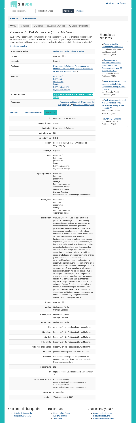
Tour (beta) (57, 418)
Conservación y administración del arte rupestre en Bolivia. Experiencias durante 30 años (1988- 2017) (112, 65)
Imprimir (26, 26)
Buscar (68, 11)
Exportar (39, 26)
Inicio (110, 3)
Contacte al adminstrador (103, 418)
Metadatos (50, 112)
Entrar (122, 3)
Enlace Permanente (79, 26)
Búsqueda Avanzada (22, 416)
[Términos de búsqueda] (21, 11)
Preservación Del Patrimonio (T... (23, 18)
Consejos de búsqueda (102, 413)
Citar (14, 26)
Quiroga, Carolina (77, 51)
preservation (58, 82)
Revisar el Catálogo (61, 413)
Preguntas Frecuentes (102, 416)
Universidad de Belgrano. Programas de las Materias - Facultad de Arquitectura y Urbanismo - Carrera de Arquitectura (73, 68)
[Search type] (48, 11)
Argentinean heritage (62, 89)
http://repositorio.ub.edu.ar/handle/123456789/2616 (73, 95)
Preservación (58, 76)
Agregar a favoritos (57, 26)
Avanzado (80, 11)
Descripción (15, 112)
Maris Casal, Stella (61, 51)
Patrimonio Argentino (62, 87)
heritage (56, 84)
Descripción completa (18, 46)
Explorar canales (60, 416)
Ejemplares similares (33, 112)
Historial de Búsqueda (23, 413)
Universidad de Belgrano (83, 105)
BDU (13, 4)
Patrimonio (57, 79)
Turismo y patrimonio (112, 119)
